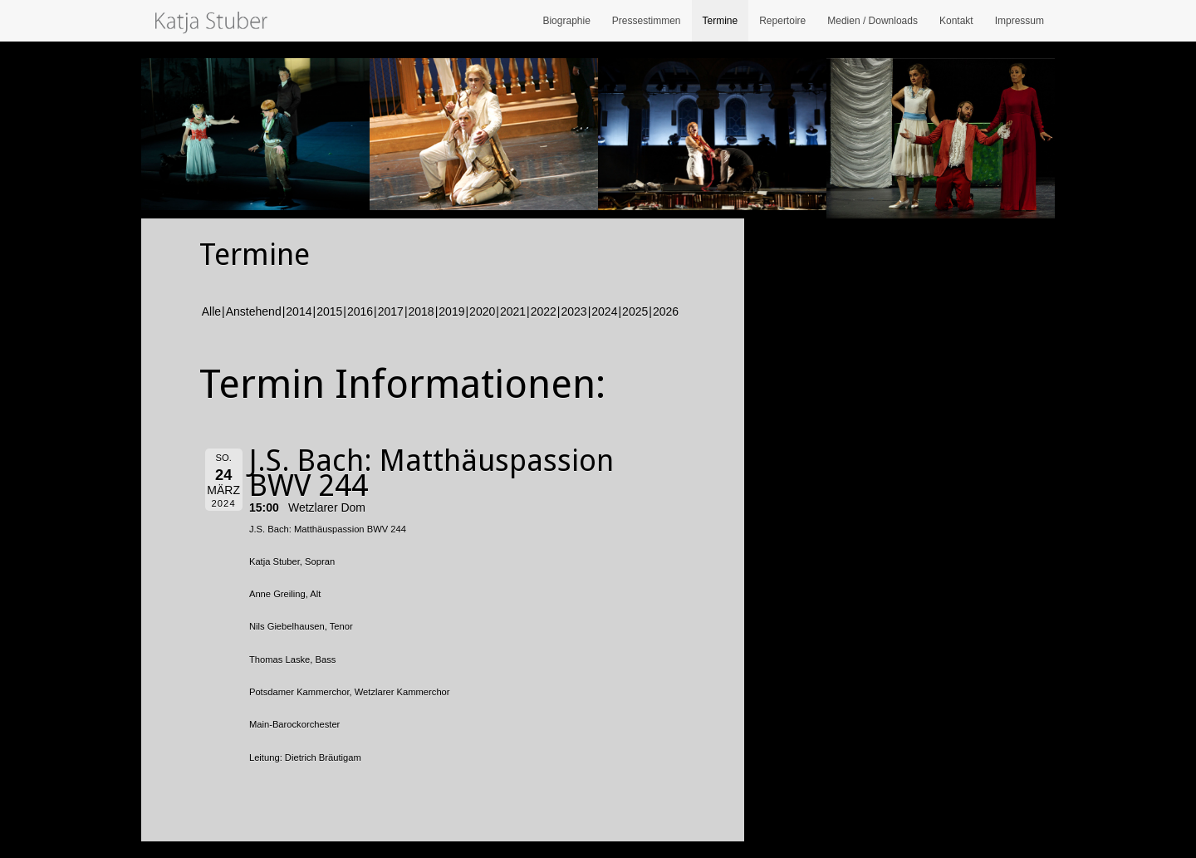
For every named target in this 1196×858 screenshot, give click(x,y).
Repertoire (782, 21)
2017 (391, 311)
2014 (298, 311)
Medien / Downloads (872, 21)
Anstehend (254, 311)
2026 (666, 311)
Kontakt (956, 21)
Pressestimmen (646, 21)
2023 (574, 311)
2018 (421, 311)
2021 (513, 311)
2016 (360, 311)
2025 (635, 311)
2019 (451, 311)
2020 (482, 311)
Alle (211, 311)
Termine (720, 21)
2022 (543, 311)
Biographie (566, 21)
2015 (329, 311)
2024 (604, 311)
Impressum (1019, 21)
